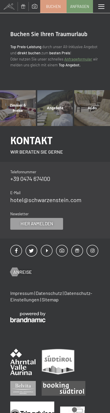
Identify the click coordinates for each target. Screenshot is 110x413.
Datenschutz (49, 293)
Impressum (22, 293)
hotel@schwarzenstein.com (46, 199)
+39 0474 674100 (30, 178)
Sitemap (50, 299)
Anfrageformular (78, 59)
